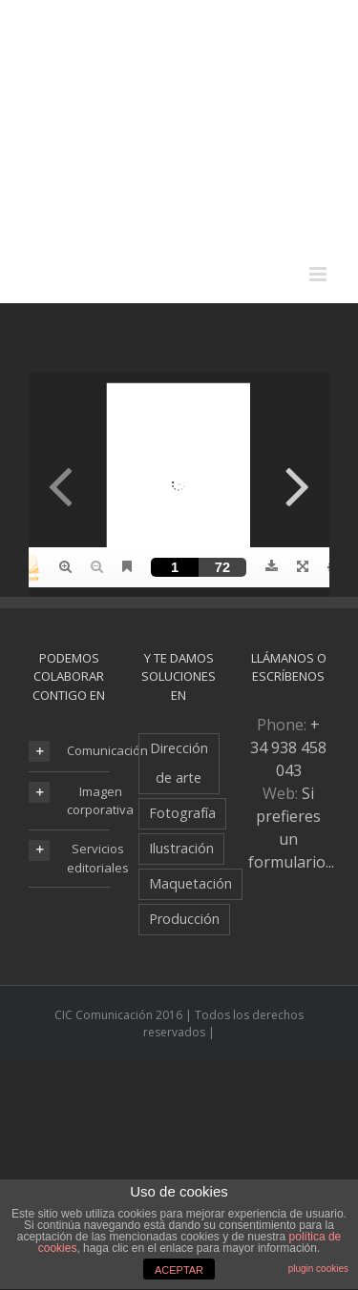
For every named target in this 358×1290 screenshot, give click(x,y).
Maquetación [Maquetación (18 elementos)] (190, 883)
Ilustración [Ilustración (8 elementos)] (181, 848)
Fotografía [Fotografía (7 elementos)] (182, 813)
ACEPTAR (179, 1270)
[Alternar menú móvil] (319, 274)
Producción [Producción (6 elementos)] (184, 919)
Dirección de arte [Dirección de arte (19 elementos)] (179, 763)
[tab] (69, 751)
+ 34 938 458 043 (288, 747)
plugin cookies (318, 1268)
